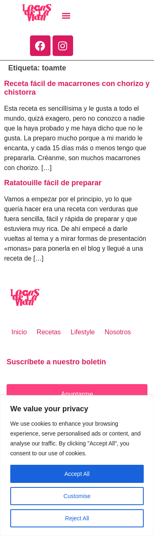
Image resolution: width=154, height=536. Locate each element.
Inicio (19, 332)
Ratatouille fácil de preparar (52, 183)
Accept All (77, 474)
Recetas (49, 332)
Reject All (77, 518)
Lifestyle (83, 332)
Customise (76, 496)
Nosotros (118, 332)
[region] (77, 465)
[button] (66, 16)
